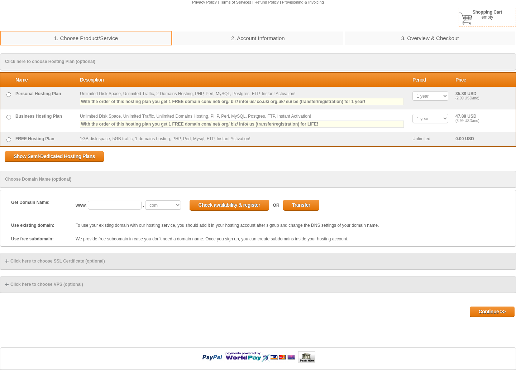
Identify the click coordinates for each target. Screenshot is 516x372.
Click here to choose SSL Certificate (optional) (55, 261)
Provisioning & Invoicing (303, 2)
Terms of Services (235, 2)
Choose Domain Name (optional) (38, 179)
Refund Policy (266, 2)
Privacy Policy (204, 2)
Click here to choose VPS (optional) (44, 284)
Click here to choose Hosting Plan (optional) (50, 61)
